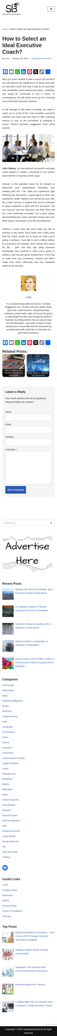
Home (5, 29)
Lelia (7, 58)
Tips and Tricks (9, 851)
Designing (7, 726)
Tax (4, 846)
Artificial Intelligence (12, 700)
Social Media (8, 836)
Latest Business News (41, 58)
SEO (4, 825)
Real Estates (8, 805)
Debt (4, 721)
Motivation (7, 789)
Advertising (8, 690)
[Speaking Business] (11, 9)
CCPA (5, 885)
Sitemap (6, 916)
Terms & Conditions (12, 911)
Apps (4, 695)
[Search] (25, 523)
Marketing (7, 779)
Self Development (11, 820)
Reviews (6, 810)
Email (8, 424)
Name (8, 411)
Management (9, 773)
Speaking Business (33, 1029)
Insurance (7, 747)
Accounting (8, 685)
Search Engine (9, 815)
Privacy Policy (9, 905)
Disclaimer (7, 895)
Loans (5, 768)
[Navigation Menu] (51, 9)
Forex (5, 737)
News (5, 794)
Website (9, 437)
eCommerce (8, 732)
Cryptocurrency (10, 716)
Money (5, 784)
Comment (11, 449)
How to (5, 742)
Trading (6, 857)
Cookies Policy (9, 890)
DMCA (5, 900)
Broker (5, 706)
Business (7, 711)
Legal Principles (10, 763)
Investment (7, 752)
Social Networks (10, 841)
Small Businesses (11, 831)
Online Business (10, 799)
